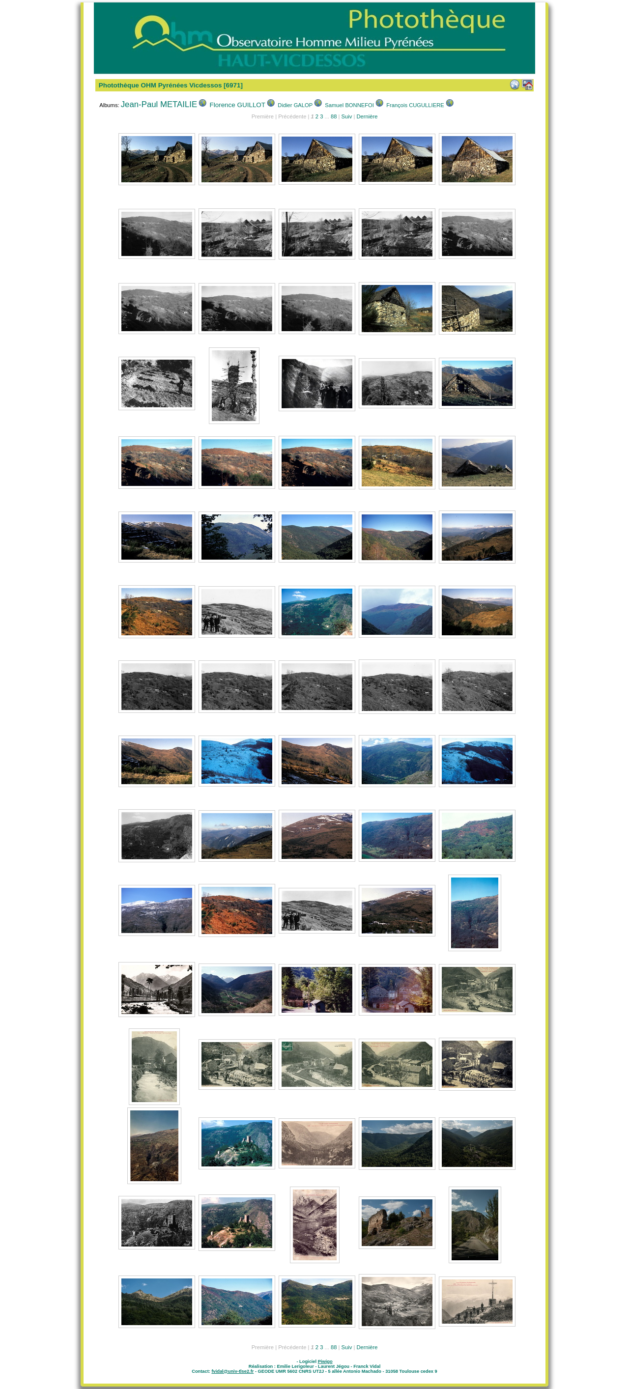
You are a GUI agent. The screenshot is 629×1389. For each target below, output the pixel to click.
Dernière (366, 116)
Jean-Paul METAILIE (159, 104)
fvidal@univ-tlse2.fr (232, 1371)
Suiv (347, 116)
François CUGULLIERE (415, 105)
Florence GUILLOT (238, 105)
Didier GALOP (295, 105)
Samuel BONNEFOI (349, 105)
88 (334, 116)
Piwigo (325, 1361)
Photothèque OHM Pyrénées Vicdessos (160, 85)
